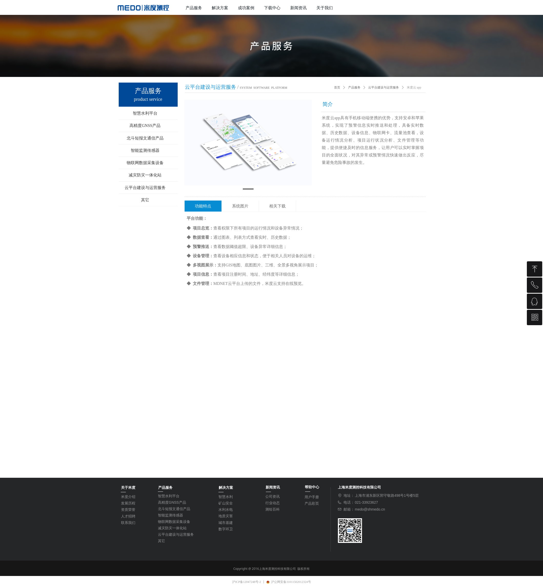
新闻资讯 (298, 8)
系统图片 (240, 206)
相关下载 (277, 206)
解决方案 (220, 8)
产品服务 (194, 8)
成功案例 (246, 8)
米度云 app (414, 87)
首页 (337, 87)
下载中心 (272, 8)
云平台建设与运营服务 (383, 87)
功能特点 (203, 206)
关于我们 (324, 8)
